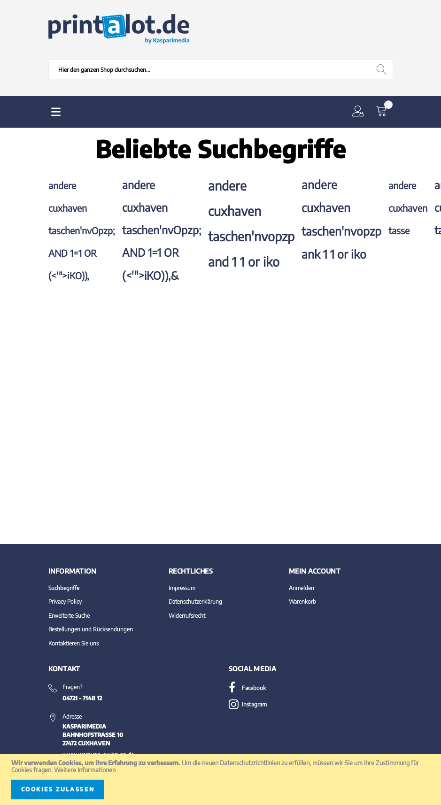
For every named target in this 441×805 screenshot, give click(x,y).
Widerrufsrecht (187, 615)
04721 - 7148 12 (82, 698)
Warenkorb (302, 601)
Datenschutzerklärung (195, 601)
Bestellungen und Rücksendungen (90, 629)
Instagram (248, 704)
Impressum (182, 587)
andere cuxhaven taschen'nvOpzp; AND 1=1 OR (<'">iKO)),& (161, 230)
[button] (359, 112)
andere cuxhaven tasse (407, 208)
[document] (220, 779)
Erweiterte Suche (69, 615)
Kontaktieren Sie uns (73, 643)
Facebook (247, 687)
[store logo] (118, 29)
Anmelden (301, 587)
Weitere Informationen (85, 770)
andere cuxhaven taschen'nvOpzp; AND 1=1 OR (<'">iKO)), (81, 230)
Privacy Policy (65, 601)
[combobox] (220, 69)
